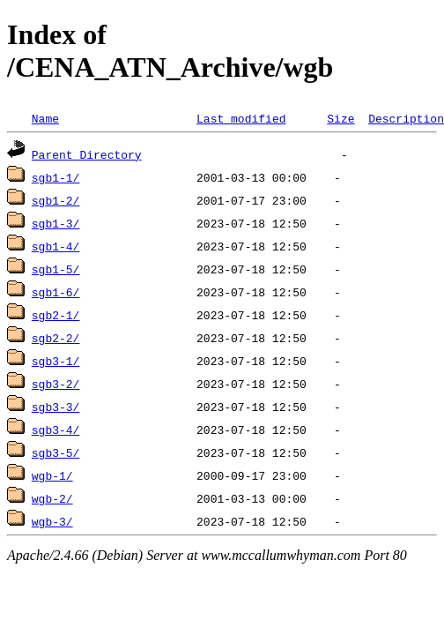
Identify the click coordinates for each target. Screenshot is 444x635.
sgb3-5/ (56, 452)
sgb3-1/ (56, 361)
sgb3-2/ (56, 384)
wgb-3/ (52, 521)
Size (340, 118)
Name (45, 118)
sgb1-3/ (56, 223)
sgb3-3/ (56, 407)
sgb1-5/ (56, 269)
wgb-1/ (52, 475)
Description (406, 118)
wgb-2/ (52, 498)
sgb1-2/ (56, 200)
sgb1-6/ (56, 292)
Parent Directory (87, 154)
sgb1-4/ (56, 246)
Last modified (240, 118)
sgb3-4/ (56, 429)
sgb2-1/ (56, 315)
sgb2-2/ (56, 338)
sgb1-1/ (56, 177)
